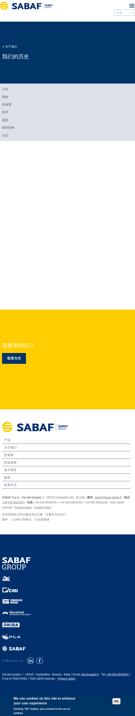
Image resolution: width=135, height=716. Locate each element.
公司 (5, 89)
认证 (5, 135)
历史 (5, 120)
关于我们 (11, 46)
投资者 (9, 455)
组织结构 (8, 127)
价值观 (6, 104)
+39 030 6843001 (13, 502)
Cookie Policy (42, 507)
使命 (5, 97)
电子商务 (10, 470)
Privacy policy (23, 507)
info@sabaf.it (90, 674)
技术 (5, 112)
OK (116, 701)
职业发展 (10, 462)
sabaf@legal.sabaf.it (108, 497)
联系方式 (14, 358)
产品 (7, 440)
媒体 (7, 477)
